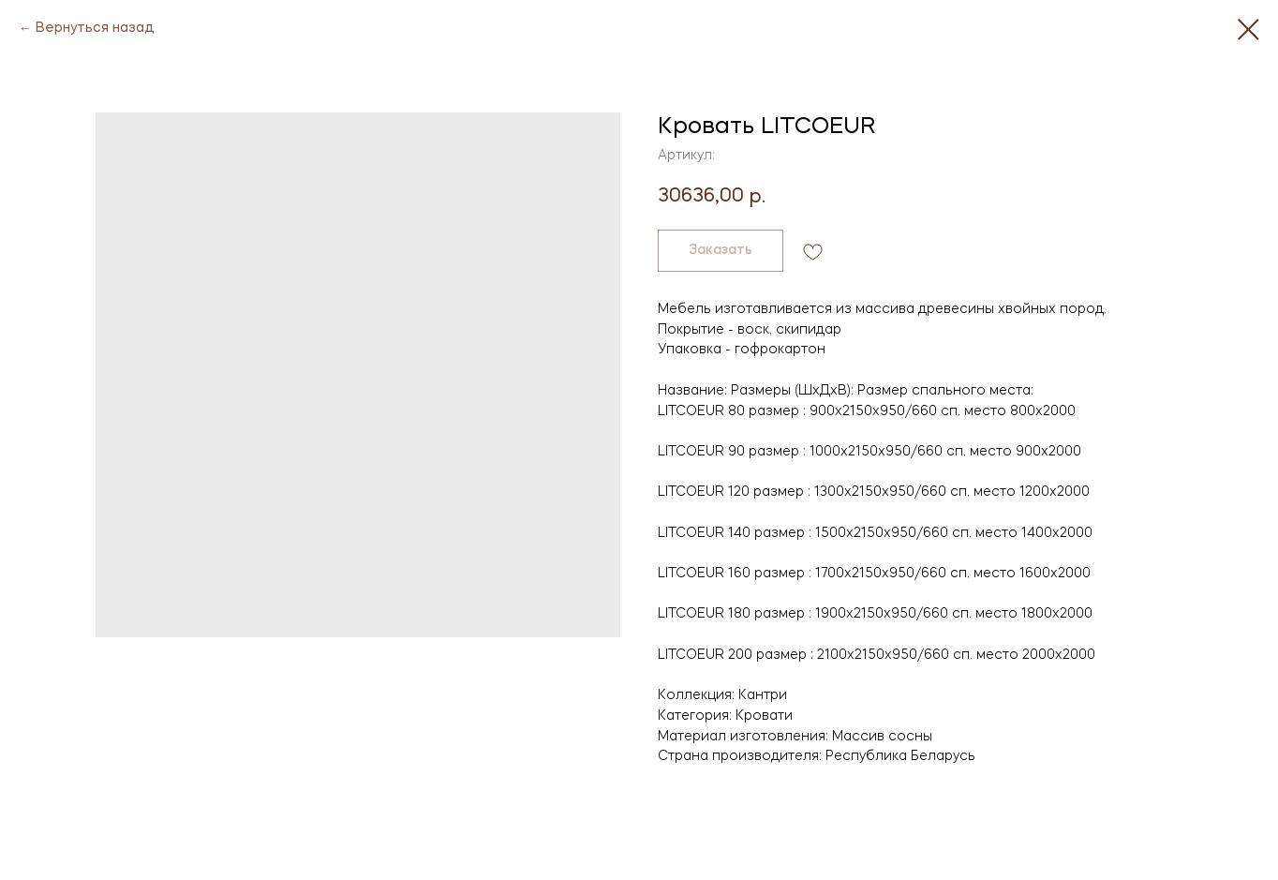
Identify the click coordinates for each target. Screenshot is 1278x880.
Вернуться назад (95, 28)
